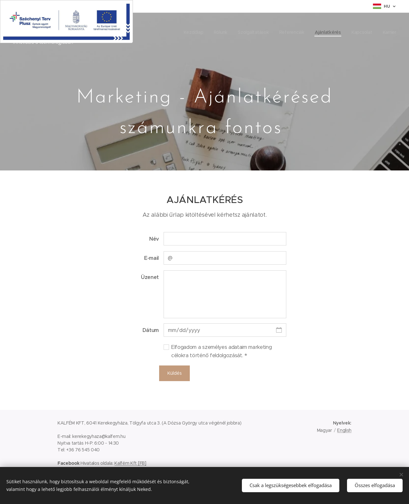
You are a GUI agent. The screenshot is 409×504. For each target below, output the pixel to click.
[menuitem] (192, 32)
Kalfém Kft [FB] (130, 463)
